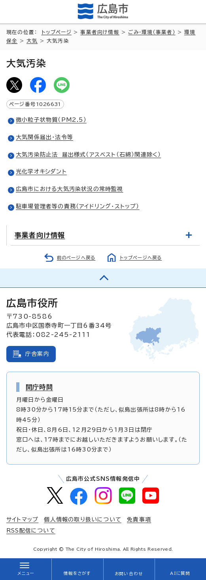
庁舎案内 (37, 354)
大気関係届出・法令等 (44, 137)
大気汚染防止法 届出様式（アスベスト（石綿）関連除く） (88, 154)
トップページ (57, 32)
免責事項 (139, 519)
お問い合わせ (129, 574)
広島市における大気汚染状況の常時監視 (69, 189)
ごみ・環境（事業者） (151, 32)
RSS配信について (30, 530)
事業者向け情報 (99, 32)
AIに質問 (180, 573)
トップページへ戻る (141, 257)
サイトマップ (22, 519)
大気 (32, 40)
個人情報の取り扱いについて (82, 519)
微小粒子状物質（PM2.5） (51, 120)
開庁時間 (39, 387)
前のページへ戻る (76, 257)
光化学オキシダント (41, 171)
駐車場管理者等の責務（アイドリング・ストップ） (78, 206)
